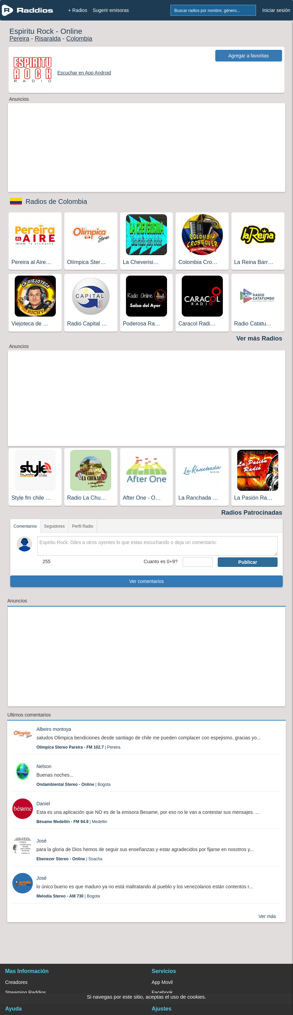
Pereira (19, 38)
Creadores (16, 982)
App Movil (162, 982)
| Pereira (78, 747)
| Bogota (73, 784)
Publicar (247, 562)
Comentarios (25, 526)
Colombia (79, 38)
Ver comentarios (146, 581)
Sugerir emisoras (111, 10)
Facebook (162, 992)
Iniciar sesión (276, 10)
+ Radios (77, 10)
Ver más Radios (259, 338)
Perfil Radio (82, 526)
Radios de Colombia (56, 201)
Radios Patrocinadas (251, 512)
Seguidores (54, 526)
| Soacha (69, 859)
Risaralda (48, 38)
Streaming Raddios (25, 992)
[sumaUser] (198, 562)
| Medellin (71, 821)
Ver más (267, 916)
